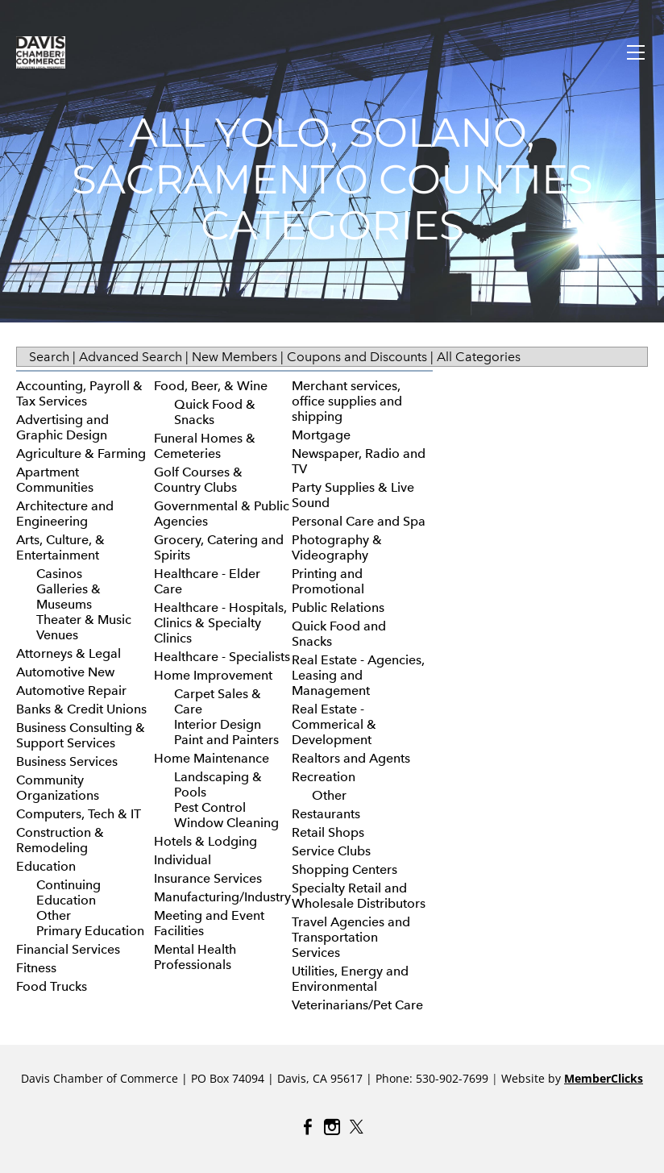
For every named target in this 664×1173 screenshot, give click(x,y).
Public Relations (338, 607)
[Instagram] (332, 1127)
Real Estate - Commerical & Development (334, 724)
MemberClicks (603, 1078)
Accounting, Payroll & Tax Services (79, 393)
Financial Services (68, 949)
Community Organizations (57, 787)
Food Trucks (51, 986)
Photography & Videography (337, 547)
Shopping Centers (344, 869)
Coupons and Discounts (357, 356)
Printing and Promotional (328, 581)
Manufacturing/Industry (222, 897)
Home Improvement (213, 675)
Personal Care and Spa (358, 521)
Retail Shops (328, 832)
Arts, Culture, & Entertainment (60, 547)
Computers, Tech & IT (78, 814)
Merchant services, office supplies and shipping (347, 401)
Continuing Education (68, 892)
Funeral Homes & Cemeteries (204, 446)
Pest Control (210, 807)
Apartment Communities (54, 479)
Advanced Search (130, 356)
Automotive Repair (71, 690)
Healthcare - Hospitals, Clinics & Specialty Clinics (220, 623)
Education (46, 866)
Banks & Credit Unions (81, 709)
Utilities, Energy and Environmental (350, 978)
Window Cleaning (226, 822)
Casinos (59, 573)
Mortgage (321, 435)
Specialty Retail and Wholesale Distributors (358, 895)
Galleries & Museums (68, 596)
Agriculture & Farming (81, 453)
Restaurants (326, 814)
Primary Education (90, 930)
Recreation (323, 776)
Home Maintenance (211, 758)
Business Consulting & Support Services (80, 735)
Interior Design (217, 724)
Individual (182, 859)
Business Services (67, 761)
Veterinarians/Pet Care (357, 1005)
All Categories (479, 356)
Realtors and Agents (351, 758)
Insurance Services (208, 878)
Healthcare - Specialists (222, 656)
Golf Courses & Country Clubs (198, 479)
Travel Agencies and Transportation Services (351, 937)
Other (53, 915)
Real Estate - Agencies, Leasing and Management (358, 675)
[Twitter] (356, 1127)
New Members (234, 356)
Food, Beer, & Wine (211, 385)
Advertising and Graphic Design (62, 427)
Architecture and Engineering (65, 513)
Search (49, 356)
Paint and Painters (226, 739)
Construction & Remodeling (60, 840)
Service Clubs (331, 851)
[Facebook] (308, 1127)
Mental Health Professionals (195, 957)
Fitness (36, 967)
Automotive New (65, 672)
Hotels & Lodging (205, 841)
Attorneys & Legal (68, 653)
